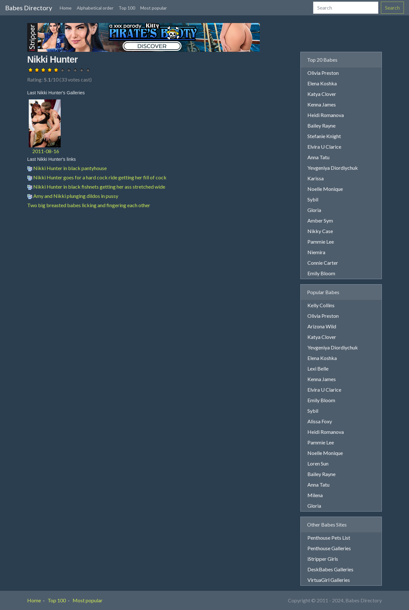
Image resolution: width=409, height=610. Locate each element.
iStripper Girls (322, 559)
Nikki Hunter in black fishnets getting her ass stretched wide (96, 187)
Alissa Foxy (319, 421)
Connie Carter (322, 263)
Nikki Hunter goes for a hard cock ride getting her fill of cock (96, 177)
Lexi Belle (317, 368)
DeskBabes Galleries (330, 569)
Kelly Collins (321, 305)
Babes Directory (28, 8)
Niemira (316, 252)
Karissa (315, 178)
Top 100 (127, 8)
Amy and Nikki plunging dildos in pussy (72, 196)
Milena (315, 495)
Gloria (314, 210)
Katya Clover (321, 94)
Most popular (153, 8)
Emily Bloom (321, 273)
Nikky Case (320, 231)
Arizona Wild (321, 326)
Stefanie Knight (324, 136)
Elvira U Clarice (324, 147)
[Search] (345, 8)
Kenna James (321, 104)
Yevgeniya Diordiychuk (332, 168)
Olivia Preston (323, 73)
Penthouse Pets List (328, 538)
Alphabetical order (95, 8)
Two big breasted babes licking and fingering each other (88, 205)
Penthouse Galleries (329, 548)
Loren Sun (317, 463)
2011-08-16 (45, 151)
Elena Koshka (322, 83)
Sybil (312, 199)
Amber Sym (320, 220)
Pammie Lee (320, 242)
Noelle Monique (325, 189)
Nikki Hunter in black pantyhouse (67, 168)
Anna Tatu (318, 157)
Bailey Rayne (321, 125)
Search (392, 7)
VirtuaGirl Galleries (328, 580)
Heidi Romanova (325, 115)
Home (66, 8)
